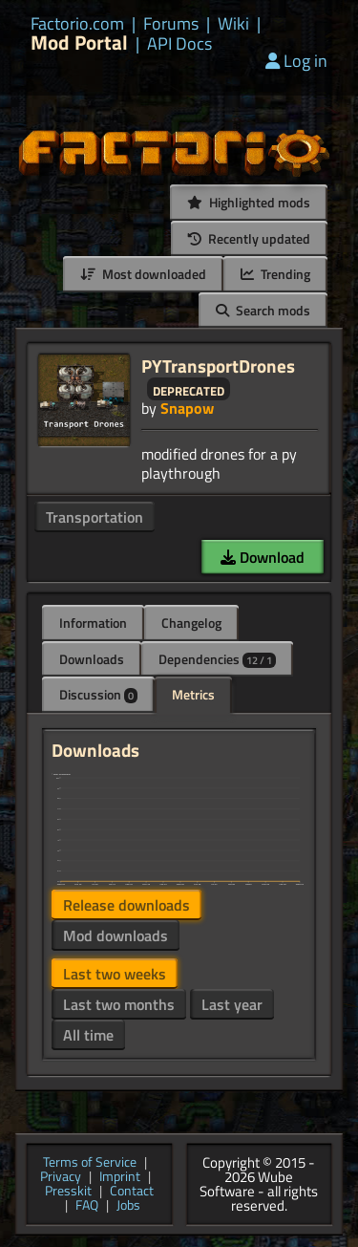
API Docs (179, 44)
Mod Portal (79, 42)
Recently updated (249, 238)
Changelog (191, 623)
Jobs (128, 1206)
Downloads (91, 659)
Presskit (68, 1192)
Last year (232, 1004)
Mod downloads (115, 935)
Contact (132, 1192)
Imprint (119, 1178)
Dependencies (217, 659)
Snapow (187, 408)
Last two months (119, 1004)
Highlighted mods (248, 202)
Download (263, 557)
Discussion (98, 694)
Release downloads (126, 904)
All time (88, 1034)
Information (93, 623)
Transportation (94, 516)
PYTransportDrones (218, 365)
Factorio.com (77, 23)
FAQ (86, 1206)
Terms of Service (90, 1163)
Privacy (60, 1178)
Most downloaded (143, 274)
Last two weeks (114, 973)
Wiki (233, 23)
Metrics (193, 694)
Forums (171, 23)
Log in (296, 61)
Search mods (263, 310)
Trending (275, 274)
